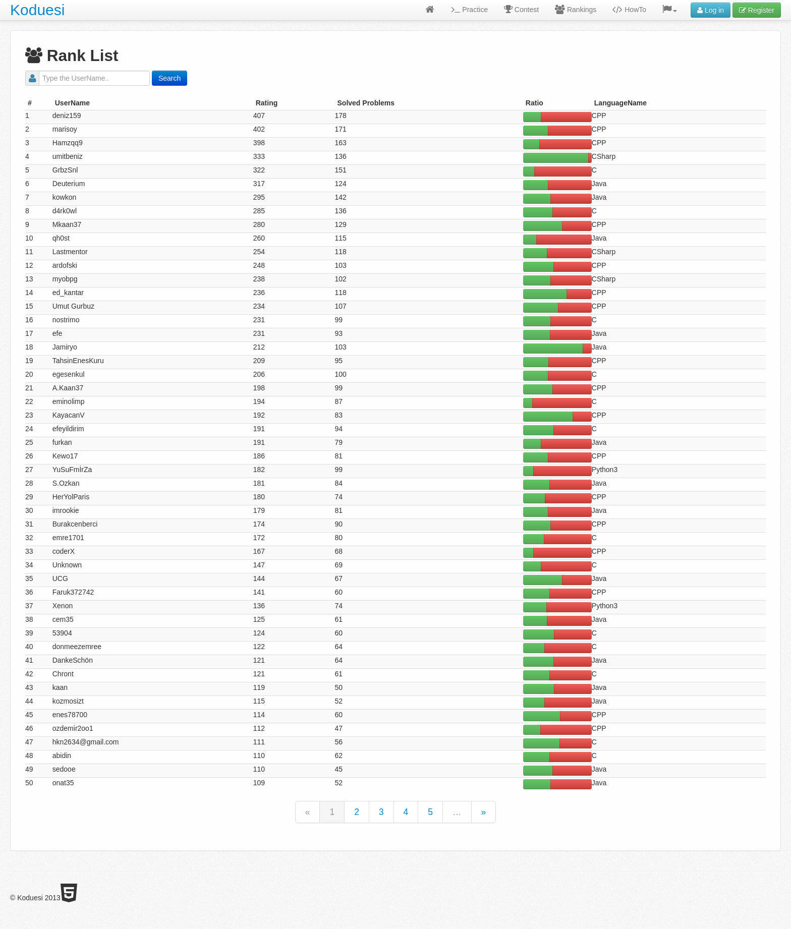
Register (756, 10)
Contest (521, 10)
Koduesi (37, 10)
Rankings (575, 10)
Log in (710, 10)
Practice (469, 10)
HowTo (629, 10)
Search (169, 78)
